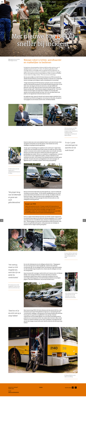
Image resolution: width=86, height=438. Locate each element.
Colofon (41, 430)
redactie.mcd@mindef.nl (14, 435)
